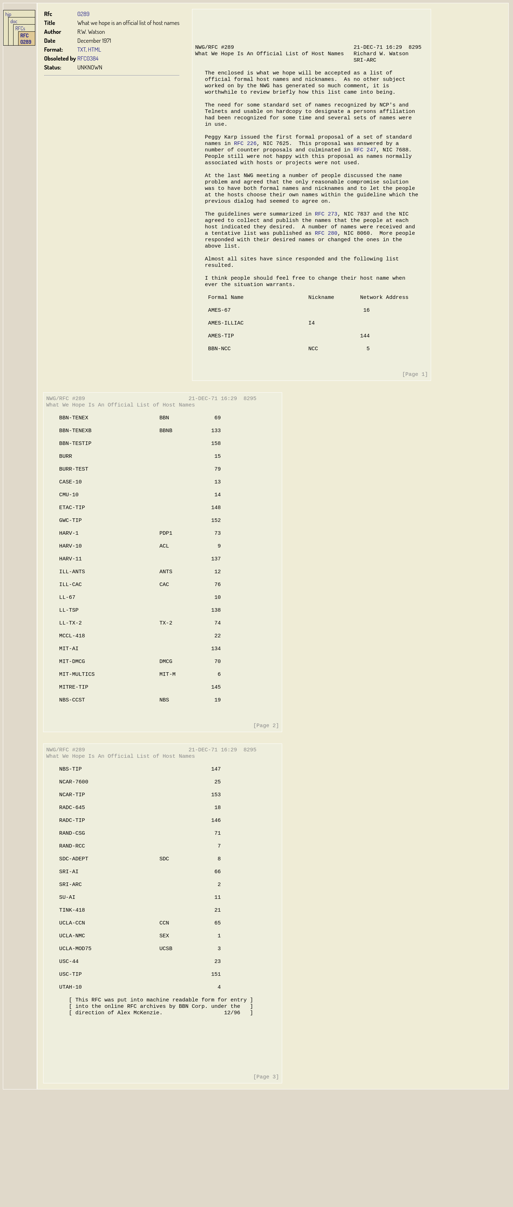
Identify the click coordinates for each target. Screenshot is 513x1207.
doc (13, 21)
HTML (94, 49)
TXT (81, 49)
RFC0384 (87, 58)
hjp (8, 14)
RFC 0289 (25, 38)
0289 (83, 13)
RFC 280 (324, 257)
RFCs (20, 28)
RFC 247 (362, 165)
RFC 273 (324, 236)
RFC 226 (244, 158)
